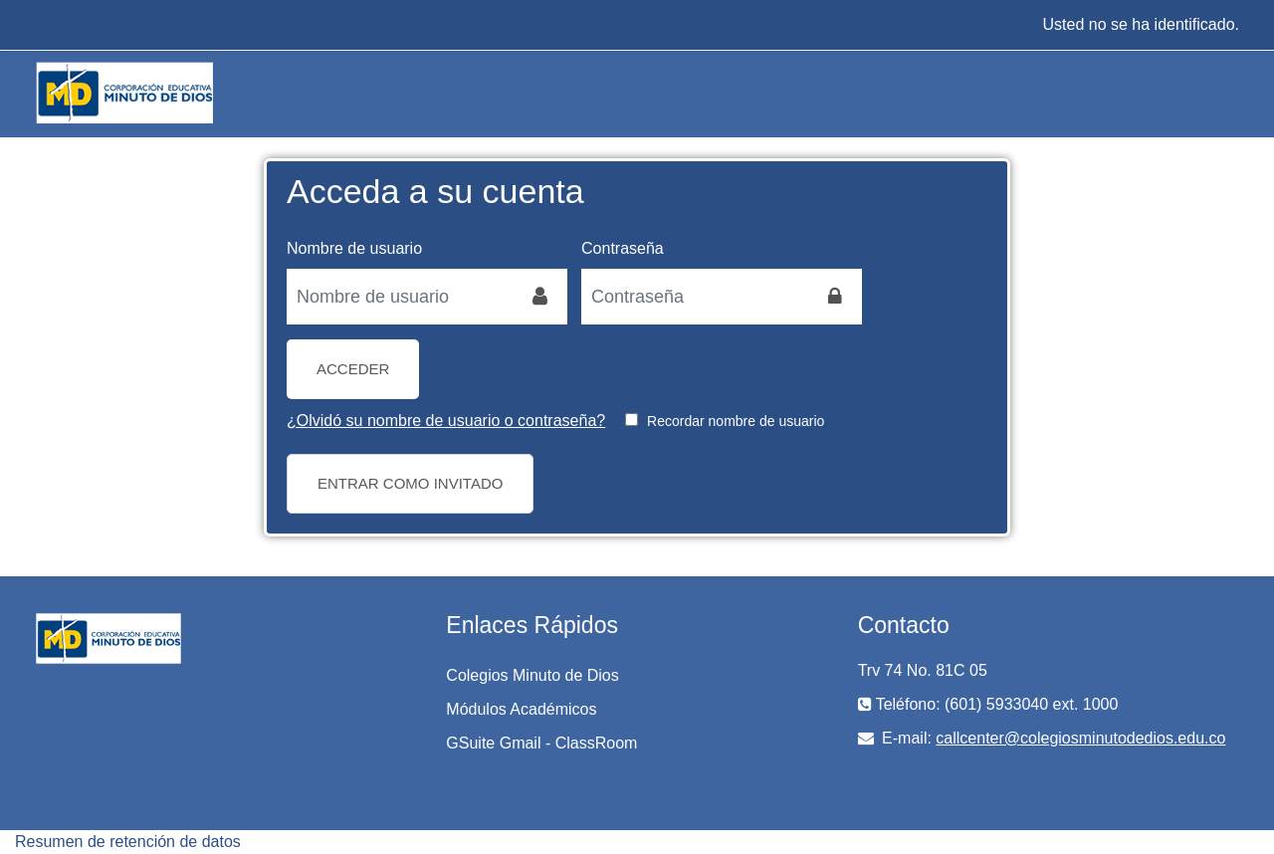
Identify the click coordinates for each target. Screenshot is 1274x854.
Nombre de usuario (354, 248)
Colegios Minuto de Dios (532, 675)
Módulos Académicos (521, 709)
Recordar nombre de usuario (735, 421)
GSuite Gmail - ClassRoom (541, 743)
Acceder (353, 368)
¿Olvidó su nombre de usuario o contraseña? (446, 420)
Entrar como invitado (410, 483)
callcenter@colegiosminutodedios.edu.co (1080, 738)
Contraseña (622, 248)
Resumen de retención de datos (128, 841)
